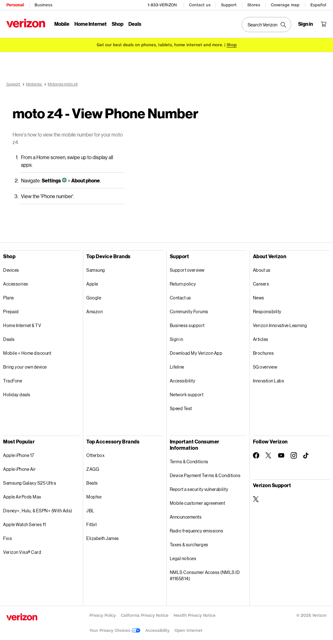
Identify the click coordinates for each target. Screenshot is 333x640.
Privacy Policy (102, 615)
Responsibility (267, 311)
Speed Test (181, 408)
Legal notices (183, 558)
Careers (261, 284)
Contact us (200, 5)
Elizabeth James (102, 538)
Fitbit (91, 524)
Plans (8, 297)
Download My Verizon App (196, 353)
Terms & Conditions (189, 461)
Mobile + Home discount (27, 353)
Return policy (183, 284)
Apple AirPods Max (22, 496)
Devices (11, 270)
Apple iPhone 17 (18, 455)
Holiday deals (16, 394)
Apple (92, 284)
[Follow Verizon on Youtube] (281, 455)
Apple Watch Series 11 (24, 524)
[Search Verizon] (266, 24)
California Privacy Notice (145, 615)
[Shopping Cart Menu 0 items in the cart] (323, 24)
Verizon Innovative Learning (280, 325)
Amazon (94, 311)
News (258, 297)
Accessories (15, 284)
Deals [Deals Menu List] (134, 24)
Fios (7, 538)
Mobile (61, 24)
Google (93, 297)
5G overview (265, 367)
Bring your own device (25, 367)
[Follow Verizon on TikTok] (306, 456)
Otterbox (95, 455)
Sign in (176, 339)
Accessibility (183, 380)
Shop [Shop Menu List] (117, 24)
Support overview (187, 270)
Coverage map (285, 5)
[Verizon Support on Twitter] (256, 499)
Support (229, 5)
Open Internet (188, 630)
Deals (9, 339)
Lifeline (177, 367)
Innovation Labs (268, 380)
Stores (253, 5)
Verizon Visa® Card (22, 552)
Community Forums (189, 311)
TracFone (12, 380)
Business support (187, 325)
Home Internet (90, 24)
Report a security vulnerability (199, 489)
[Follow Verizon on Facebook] (256, 455)
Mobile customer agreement (197, 503)
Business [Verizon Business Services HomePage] (43, 5)
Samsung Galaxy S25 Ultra (29, 483)
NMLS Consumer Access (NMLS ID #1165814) (205, 575)
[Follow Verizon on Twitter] (269, 455)
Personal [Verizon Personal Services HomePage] (15, 5)
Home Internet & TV (22, 325)
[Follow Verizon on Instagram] (294, 455)
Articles (260, 339)
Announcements (186, 517)
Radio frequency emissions (196, 530)
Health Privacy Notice (195, 615)
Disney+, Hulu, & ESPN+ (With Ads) (37, 510)
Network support (187, 394)
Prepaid (11, 311)
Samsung (95, 270)
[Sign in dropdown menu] (305, 23)
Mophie (93, 496)
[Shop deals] (232, 44)
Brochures (263, 353)
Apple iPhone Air (19, 469)
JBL (90, 510)
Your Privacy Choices (114, 630)
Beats (92, 483)
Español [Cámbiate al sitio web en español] (318, 5)
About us (262, 270)
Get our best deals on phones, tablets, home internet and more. (160, 44)
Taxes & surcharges (189, 544)
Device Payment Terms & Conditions (205, 475)
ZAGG (92, 469)
